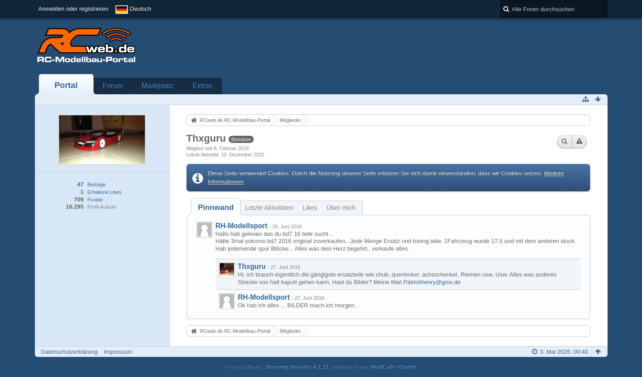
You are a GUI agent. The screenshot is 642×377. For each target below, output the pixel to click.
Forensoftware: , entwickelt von (320, 366)
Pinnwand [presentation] (216, 207)
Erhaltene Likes (104, 192)
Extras (203, 85)
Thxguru (252, 266)
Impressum (118, 351)
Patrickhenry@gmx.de (432, 282)
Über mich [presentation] (341, 207)
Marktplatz (158, 85)
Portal (66, 85)
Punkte (94, 199)
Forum (113, 85)
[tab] (216, 207)
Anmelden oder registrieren (73, 8)
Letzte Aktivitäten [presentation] (269, 207)
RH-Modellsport (242, 226)
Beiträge (96, 184)
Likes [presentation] (309, 207)
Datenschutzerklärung (69, 351)
